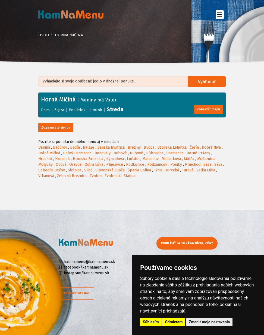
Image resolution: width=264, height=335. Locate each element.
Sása (207, 164)
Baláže (88, 147)
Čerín (194, 147)
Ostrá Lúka (93, 164)
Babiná (44, 147)
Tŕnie (158, 170)
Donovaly (103, 153)
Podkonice (135, 164)
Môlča (189, 159)
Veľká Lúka (205, 170)
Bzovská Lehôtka (172, 147)
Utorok (96, 110)
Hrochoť (45, 159)
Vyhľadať (207, 81)
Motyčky (45, 164)
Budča (149, 147)
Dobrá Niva (211, 147)
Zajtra (59, 110)
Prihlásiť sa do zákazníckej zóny (187, 243)
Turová (187, 170)
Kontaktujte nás (76, 293)
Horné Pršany (198, 153)
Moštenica (206, 159)
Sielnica (74, 170)
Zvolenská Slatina (120, 176)
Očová (61, 164)
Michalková (171, 159)
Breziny (134, 147)
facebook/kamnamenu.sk (86, 267)
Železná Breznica (72, 176)
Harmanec (175, 153)
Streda (115, 109)
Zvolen (96, 176)
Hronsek (62, 159)
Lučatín (133, 159)
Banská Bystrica (111, 147)
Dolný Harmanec (77, 153)
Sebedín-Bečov (51, 170)
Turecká (172, 170)
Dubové (120, 153)
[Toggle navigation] (219, 14)
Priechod (192, 164)
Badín (75, 147)
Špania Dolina (139, 170)
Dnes (45, 110)
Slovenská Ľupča (110, 170)
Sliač (88, 170)
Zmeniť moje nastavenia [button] (209, 322)
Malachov (150, 159)
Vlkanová (46, 176)
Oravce (75, 164)
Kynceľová (115, 159)
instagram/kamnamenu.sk (86, 273)
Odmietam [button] (174, 322)
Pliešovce (114, 164)
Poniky (176, 164)
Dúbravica (154, 153)
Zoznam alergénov (55, 127)
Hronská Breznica (88, 159)
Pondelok (77, 110)
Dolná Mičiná (49, 153)
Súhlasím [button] (151, 322)
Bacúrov (60, 147)
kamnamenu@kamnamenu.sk (89, 261)
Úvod (43, 35)
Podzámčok (157, 164)
